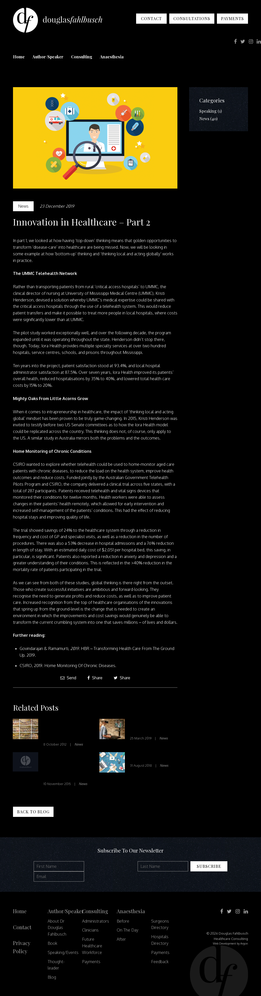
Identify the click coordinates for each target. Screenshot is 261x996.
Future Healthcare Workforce (92, 946)
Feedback (160, 961)
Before (123, 921)
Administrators (95, 921)
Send (68, 678)
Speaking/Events (63, 952)
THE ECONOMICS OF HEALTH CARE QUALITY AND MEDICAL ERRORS (64, 766)
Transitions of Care (152, 757)
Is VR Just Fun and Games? (151, 726)
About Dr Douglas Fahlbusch (57, 928)
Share (94, 678)
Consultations (191, 18)
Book (52, 943)
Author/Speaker (47, 56)
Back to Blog (33, 811)
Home (19, 56)
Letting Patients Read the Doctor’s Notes (63, 729)
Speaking (208, 111)
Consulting (81, 56)
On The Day (127, 930)
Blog (52, 977)
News (23, 206)
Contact (151, 18)
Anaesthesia (112, 56)
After (121, 939)
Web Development (224, 943)
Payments (232, 18)
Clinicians (90, 930)
